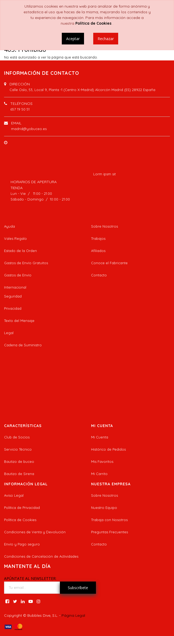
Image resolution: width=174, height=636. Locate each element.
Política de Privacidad (22, 507)
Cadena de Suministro (23, 345)
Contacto (99, 275)
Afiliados (98, 250)
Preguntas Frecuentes (109, 532)
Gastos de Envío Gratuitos (26, 263)
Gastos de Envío (17, 275)
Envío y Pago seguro (22, 544)
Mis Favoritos (102, 461)
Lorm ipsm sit (104, 174)
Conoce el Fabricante (109, 263)
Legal (9, 333)
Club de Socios (17, 437)
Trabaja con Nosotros (109, 520)
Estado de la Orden (20, 250)
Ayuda (9, 226)
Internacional (15, 287)
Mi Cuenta (99, 437)
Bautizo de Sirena (19, 474)
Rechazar (106, 38)
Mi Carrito (99, 474)
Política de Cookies (20, 520)
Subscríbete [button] (78, 587)
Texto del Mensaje (19, 320)
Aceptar (73, 38)
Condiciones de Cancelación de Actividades (41, 556)
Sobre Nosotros (104, 226)
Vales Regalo (15, 238)
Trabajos (98, 238)
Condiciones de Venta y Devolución (35, 532)
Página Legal (73, 615)
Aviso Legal (14, 495)
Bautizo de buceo (19, 461)
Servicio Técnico (18, 449)
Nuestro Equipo (104, 507)
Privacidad (12, 308)
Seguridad (13, 296)
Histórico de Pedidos (108, 449)
